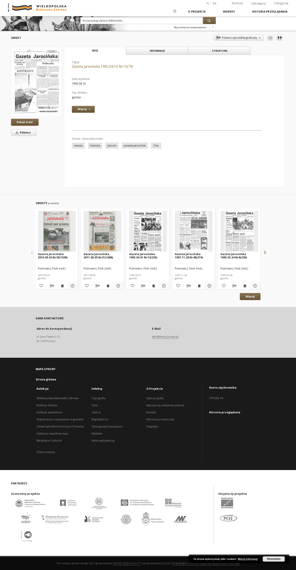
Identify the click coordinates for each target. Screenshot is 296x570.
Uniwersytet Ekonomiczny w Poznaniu (60, 426)
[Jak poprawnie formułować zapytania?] (213, 27)
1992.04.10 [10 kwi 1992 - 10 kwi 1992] (79, 83)
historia (95, 145)
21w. (156, 145)
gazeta (76, 97)
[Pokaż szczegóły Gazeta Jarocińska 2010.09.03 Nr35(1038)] (72, 286)
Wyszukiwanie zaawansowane (190, 27)
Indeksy (229, 11)
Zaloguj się (281, 3)
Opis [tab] (95, 50)
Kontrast (237, 3)
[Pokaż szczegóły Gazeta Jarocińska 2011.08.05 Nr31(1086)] (117, 286)
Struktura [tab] (219, 50)
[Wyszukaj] (209, 20)
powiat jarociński (135, 145)
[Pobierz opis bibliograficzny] (51, 286)
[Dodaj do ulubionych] (270, 38)
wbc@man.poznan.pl (165, 337)
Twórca (96, 412)
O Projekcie (197, 11)
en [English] (214, 3)
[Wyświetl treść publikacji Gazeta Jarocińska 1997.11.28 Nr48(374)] (199, 286)
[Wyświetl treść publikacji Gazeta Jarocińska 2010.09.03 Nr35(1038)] (62, 286)
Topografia (98, 398)
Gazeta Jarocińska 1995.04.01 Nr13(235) (143, 255)
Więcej (250, 296)
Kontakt (151, 412)
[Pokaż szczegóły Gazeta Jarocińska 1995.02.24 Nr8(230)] (254, 286)
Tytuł (94, 405)
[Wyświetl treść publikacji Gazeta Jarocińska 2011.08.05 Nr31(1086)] (107, 286)
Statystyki (152, 426)
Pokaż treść (25, 122)
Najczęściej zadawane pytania (165, 405)
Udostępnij (258, 3)
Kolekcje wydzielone (49, 412)
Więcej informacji (248, 559)
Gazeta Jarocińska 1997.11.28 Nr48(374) (189, 255)
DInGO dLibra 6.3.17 (127, 563)
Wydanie (96, 433)
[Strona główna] (174, 11)
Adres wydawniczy (103, 440)
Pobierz (22, 132)
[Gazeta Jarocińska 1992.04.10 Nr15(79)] (36, 81)
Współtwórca (99, 419)
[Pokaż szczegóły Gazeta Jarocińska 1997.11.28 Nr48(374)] (209, 286)
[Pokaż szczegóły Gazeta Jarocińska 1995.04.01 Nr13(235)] (163, 286)
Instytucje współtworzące (53, 433)
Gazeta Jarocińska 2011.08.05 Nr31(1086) (98, 255)
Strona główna (46, 379)
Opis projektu (155, 398)
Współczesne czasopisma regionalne (60, 419)
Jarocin (112, 145)
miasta (78, 145)
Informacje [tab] (157, 50)
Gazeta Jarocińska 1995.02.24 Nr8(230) (233, 255)
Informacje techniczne (160, 419)
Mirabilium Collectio (49, 440)
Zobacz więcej (46, 452)
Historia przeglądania (269, 11)
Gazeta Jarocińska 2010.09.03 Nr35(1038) (52, 255)
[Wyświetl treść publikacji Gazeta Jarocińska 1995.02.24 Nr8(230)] (244, 286)
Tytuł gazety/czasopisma (107, 426)
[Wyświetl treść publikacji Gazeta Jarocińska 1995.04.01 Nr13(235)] (153, 286)
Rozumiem (274, 559)
